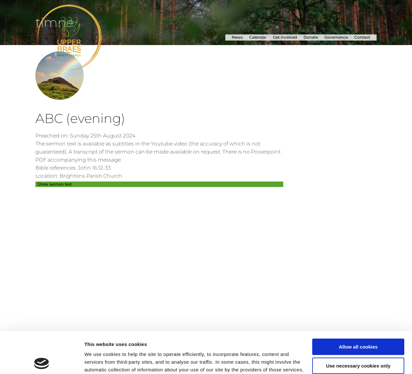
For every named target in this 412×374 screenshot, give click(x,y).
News (237, 37)
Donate (311, 37)
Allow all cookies (358, 305)
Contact (362, 37)
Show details (99, 361)
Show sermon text (54, 184)
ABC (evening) (80, 118)
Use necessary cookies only (358, 324)
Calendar (258, 37)
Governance (336, 37)
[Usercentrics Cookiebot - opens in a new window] (42, 361)
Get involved (285, 37)
